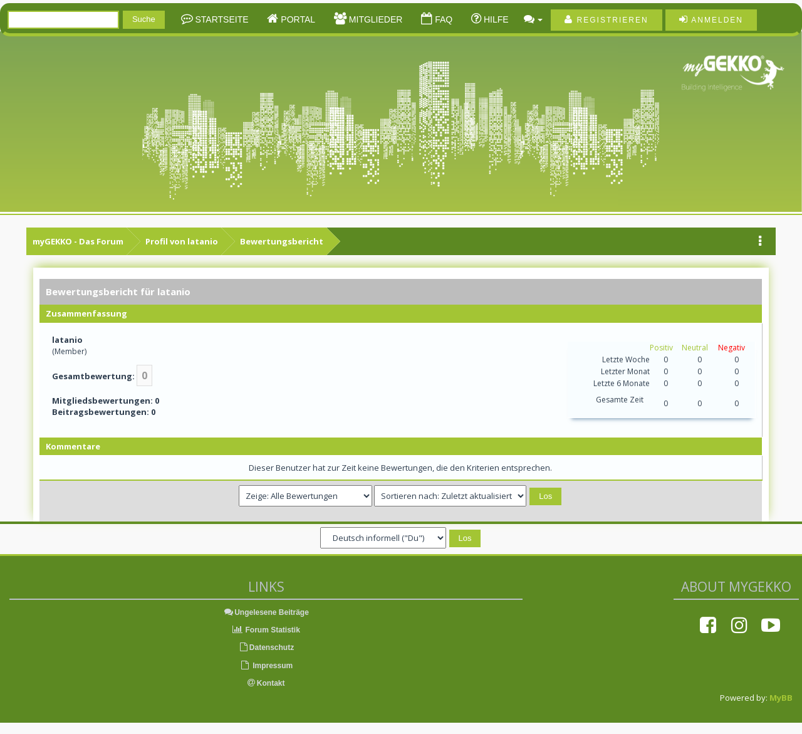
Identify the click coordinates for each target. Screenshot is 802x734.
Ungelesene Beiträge (266, 612)
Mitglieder (374, 19)
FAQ (442, 19)
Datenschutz (266, 647)
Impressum (266, 665)
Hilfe (495, 19)
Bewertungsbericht (281, 241)
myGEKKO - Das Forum (78, 241)
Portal (296, 19)
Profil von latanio (181, 241)
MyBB (781, 697)
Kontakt (266, 683)
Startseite (221, 19)
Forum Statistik (266, 630)
